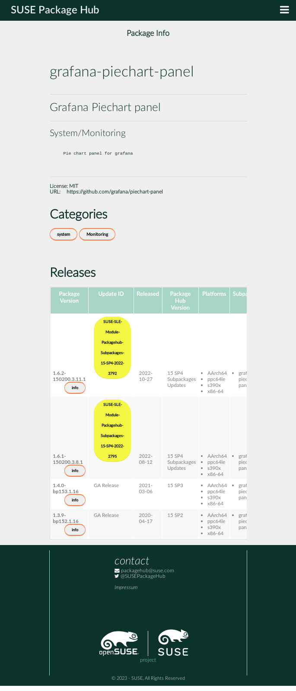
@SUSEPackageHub (140, 581)
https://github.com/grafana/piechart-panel (115, 197)
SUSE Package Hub (55, 10)
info (75, 393)
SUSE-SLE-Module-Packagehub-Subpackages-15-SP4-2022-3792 (112, 353)
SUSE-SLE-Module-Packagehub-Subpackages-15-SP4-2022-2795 (112, 436)
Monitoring (97, 240)
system (63, 240)
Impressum (126, 592)
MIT (73, 191)
